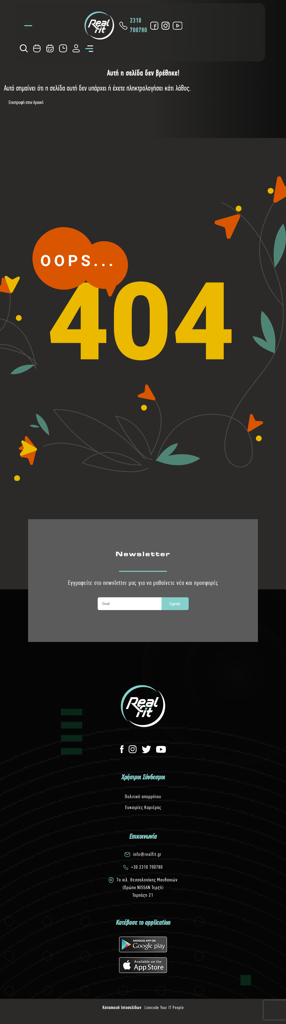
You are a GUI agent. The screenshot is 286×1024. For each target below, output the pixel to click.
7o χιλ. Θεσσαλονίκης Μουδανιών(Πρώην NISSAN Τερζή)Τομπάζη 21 (147, 887)
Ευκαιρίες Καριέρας (143, 807)
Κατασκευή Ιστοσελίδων (121, 1007)
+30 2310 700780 (147, 867)
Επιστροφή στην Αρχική (26, 102)
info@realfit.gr (147, 854)
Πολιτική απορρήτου (143, 796)
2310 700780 (134, 25)
